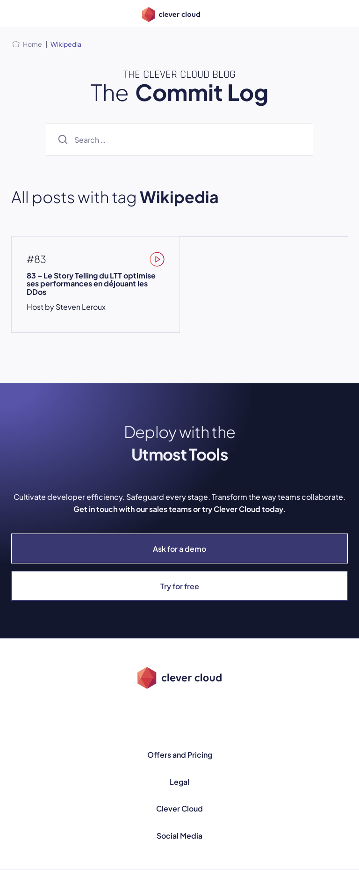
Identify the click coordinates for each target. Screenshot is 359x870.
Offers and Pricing (179, 755)
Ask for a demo (179, 549)
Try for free (179, 586)
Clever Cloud (179, 808)
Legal (179, 782)
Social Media (179, 836)
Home (32, 44)
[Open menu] (16, 13)
